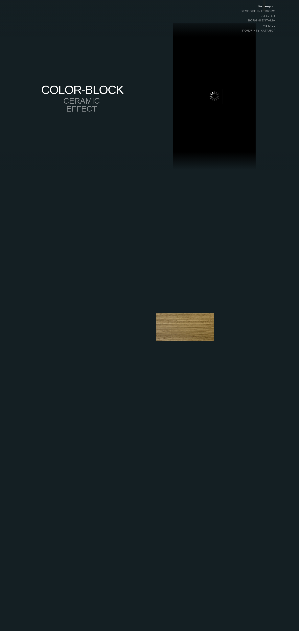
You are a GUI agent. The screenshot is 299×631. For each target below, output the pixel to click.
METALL (269, 25)
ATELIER (268, 15)
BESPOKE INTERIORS (258, 11)
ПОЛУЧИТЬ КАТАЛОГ (258, 30)
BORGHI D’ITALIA (261, 20)
